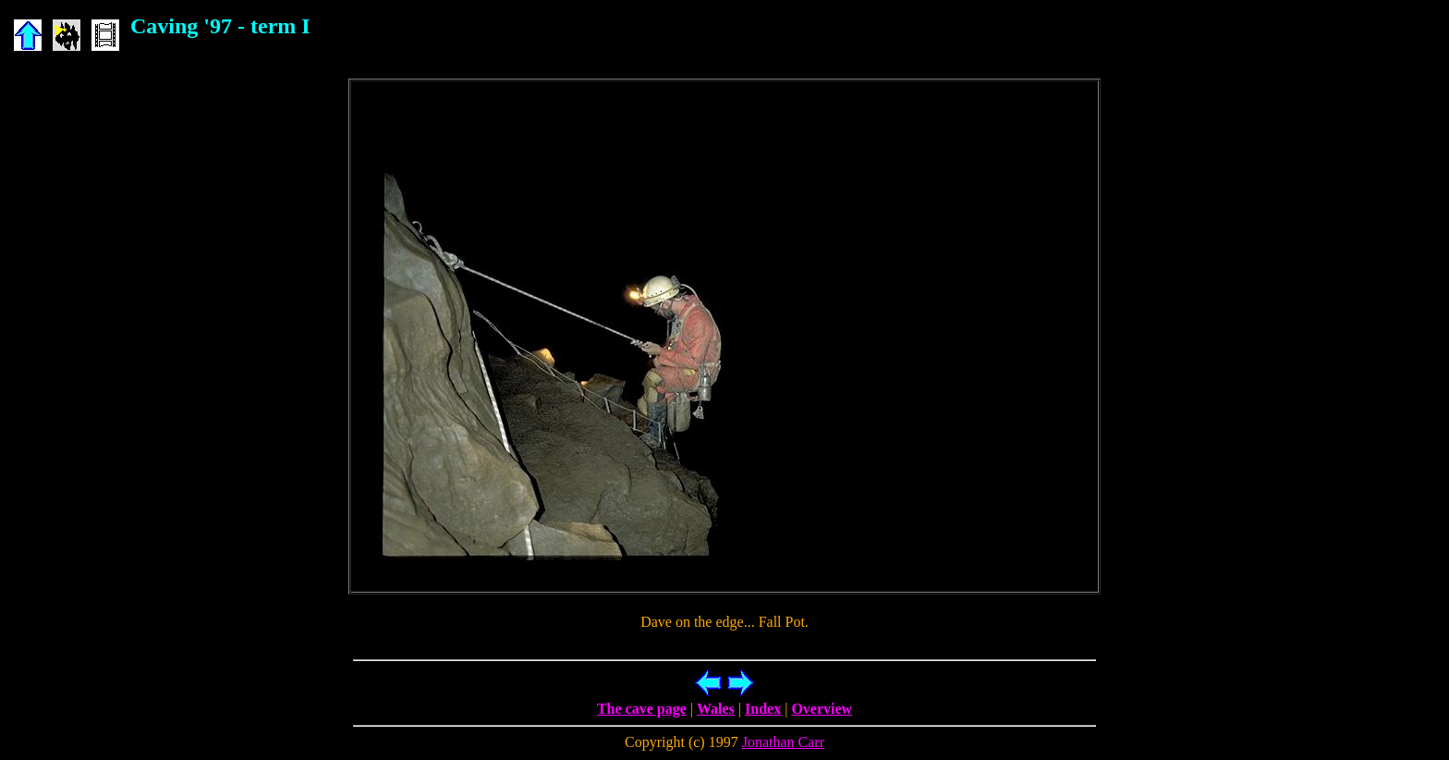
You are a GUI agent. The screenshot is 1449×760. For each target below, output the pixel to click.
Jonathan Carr (783, 742)
